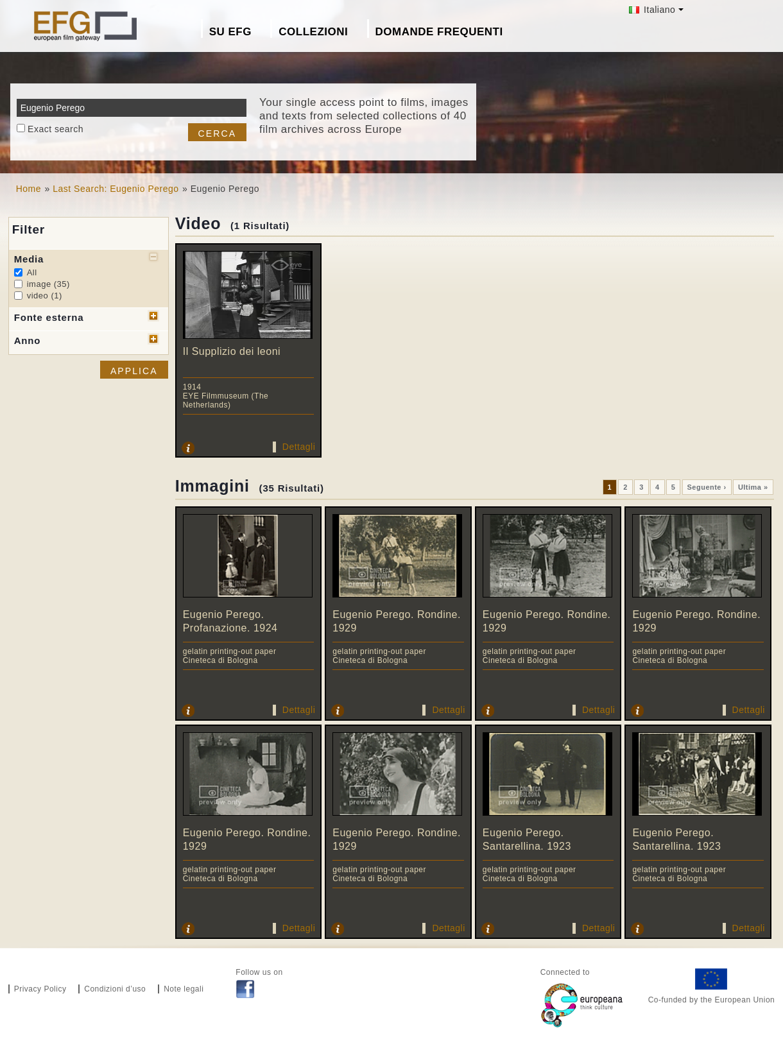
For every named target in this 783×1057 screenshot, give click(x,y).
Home (28, 189)
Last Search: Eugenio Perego (115, 189)
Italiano (652, 9)
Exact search (55, 129)
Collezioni (313, 32)
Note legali (183, 988)
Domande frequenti (439, 32)
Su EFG (230, 32)
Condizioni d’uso (115, 988)
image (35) (48, 284)
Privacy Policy (40, 988)
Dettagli (298, 447)
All (32, 272)
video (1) (44, 295)
